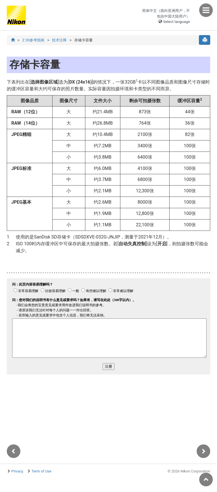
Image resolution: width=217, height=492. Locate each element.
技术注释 (59, 40)
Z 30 (33, 40)
